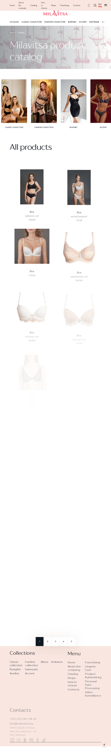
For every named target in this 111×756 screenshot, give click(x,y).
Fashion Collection (54, 22)
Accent (83, 22)
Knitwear (94, 22)
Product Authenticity (93, 685)
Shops (53, 5)
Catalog (33, 5)
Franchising (64, 5)
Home (12, 5)
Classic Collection (32, 22)
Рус (100, 4)
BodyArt (72, 22)
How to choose (44, 5)
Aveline (14, 675)
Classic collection (16, 666)
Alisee (105, 22)
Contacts (76, 5)
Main (12, 32)
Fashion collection (31, 666)
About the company (22, 5)
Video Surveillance (93, 703)
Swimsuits (31, 671)
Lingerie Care (90, 677)
